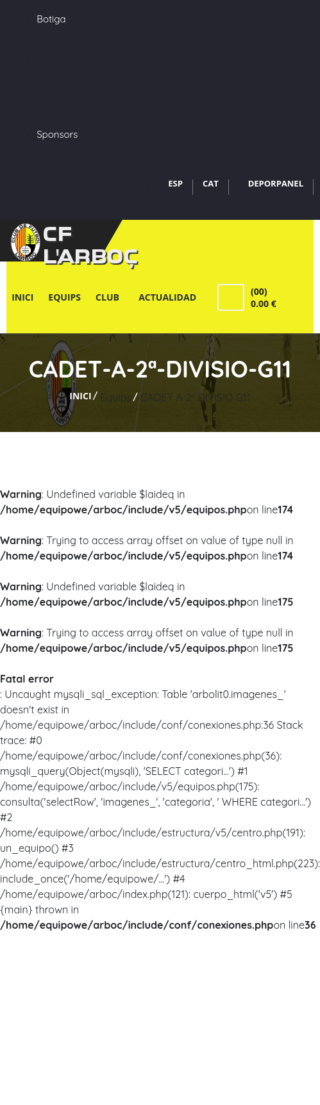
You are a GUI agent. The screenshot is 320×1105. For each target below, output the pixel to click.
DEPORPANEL (275, 183)
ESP (175, 183)
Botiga (51, 19)
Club (110, 297)
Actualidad (167, 297)
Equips (64, 297)
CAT (211, 183)
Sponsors (57, 134)
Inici (22, 297)
